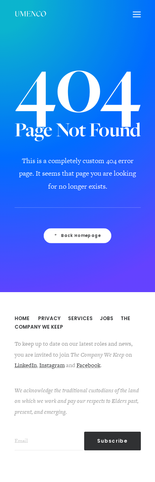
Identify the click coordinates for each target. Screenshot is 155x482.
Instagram (52, 365)
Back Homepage (77, 236)
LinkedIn (26, 365)
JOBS (106, 318)
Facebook (88, 365)
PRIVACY (49, 318)
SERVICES (80, 318)
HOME (22, 318)
